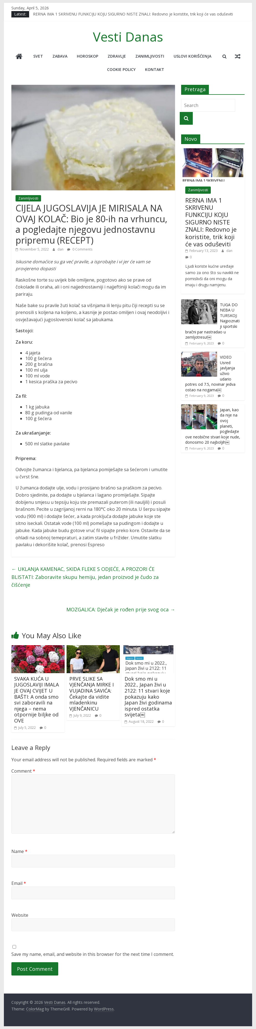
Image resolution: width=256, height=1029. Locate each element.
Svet (38, 56)
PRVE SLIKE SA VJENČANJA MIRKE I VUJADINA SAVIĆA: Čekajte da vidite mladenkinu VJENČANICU (91, 693)
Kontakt (154, 69)
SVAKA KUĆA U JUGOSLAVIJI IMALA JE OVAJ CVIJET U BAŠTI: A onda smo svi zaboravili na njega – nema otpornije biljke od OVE (36, 699)
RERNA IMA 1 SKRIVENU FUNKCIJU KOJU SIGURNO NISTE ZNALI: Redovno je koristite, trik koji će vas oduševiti (133, 14)
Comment (23, 771)
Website (19, 915)
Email (18, 883)
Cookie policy (121, 69)
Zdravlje (117, 56)
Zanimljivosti (149, 56)
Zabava (59, 56)
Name (19, 851)
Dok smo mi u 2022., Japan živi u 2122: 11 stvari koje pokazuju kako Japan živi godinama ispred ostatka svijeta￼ (148, 696)
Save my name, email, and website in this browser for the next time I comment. (92, 954)
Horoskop (87, 56)
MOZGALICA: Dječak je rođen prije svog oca (120, 609)
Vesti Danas (128, 36)
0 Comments (79, 249)
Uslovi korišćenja (192, 56)
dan (60, 249)
